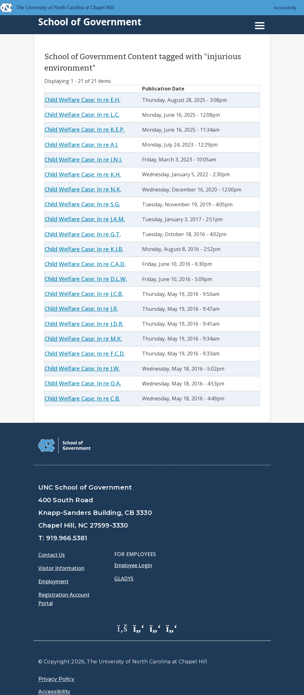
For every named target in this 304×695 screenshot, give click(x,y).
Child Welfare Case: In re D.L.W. (86, 279)
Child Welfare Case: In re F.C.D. (85, 353)
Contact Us (51, 538)
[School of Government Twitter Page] (139, 611)
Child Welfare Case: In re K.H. (83, 174)
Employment (53, 565)
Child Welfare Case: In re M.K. (83, 338)
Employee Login (133, 549)
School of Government (89, 21)
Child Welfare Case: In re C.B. (82, 398)
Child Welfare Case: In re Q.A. (83, 383)
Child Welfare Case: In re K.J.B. (84, 249)
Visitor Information (61, 551)
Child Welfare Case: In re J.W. (82, 368)
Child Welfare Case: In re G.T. (83, 234)
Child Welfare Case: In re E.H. (83, 99)
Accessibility (285, 7)
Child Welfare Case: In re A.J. (81, 144)
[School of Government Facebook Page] (122, 611)
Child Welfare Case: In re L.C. (82, 114)
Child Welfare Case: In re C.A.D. (85, 264)
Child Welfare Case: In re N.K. (83, 189)
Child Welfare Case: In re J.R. (81, 308)
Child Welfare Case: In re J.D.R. (84, 324)
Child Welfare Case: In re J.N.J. (83, 159)
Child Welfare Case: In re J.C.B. (84, 293)
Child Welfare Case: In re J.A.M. (85, 219)
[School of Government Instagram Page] (171, 611)
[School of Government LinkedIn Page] (155, 611)
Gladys (123, 562)
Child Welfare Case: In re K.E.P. (85, 129)
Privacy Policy (56, 663)
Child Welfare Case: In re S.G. (82, 204)
